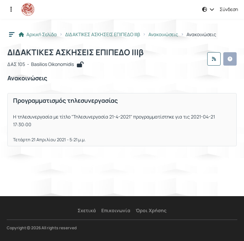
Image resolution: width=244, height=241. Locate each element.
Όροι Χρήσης (151, 210)
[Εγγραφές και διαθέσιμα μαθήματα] (11, 9)
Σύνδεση (229, 9)
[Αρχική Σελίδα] (28, 9)
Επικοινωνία (115, 210)
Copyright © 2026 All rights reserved (42, 228)
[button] (208, 9)
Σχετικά (87, 210)
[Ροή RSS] (214, 59)
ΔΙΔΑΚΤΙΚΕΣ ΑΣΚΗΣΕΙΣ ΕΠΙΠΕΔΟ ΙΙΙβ (102, 34)
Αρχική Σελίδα (38, 34)
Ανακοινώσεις (163, 34)
